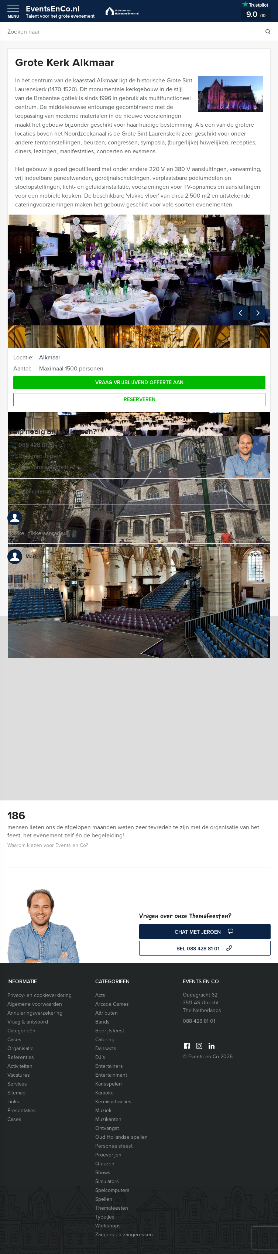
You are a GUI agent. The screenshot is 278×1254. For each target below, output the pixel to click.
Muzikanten (108, 1119)
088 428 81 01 (36, 445)
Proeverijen (108, 1155)
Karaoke (104, 1093)
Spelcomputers (112, 1190)
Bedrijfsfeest (109, 1031)
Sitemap (16, 1093)
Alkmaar (49, 357)
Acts (100, 995)
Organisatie (20, 1048)
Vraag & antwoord (27, 1022)
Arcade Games (112, 1004)
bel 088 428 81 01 (205, 948)
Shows (102, 1172)
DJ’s (100, 1057)
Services (17, 1084)
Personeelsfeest (114, 1146)
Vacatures (18, 1075)
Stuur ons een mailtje (40, 467)
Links (13, 1102)
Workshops (108, 1226)
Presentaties (21, 1110)
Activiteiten (19, 1066)
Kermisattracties (113, 1102)
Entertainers (109, 1066)
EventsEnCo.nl (60, 11)
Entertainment (111, 1075)
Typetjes (104, 1217)
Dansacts (105, 1048)
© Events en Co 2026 (208, 1056)
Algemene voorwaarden (34, 1004)
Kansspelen (108, 1084)
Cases (14, 1039)
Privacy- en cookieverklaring (39, 995)
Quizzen (104, 1164)
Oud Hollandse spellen (121, 1137)
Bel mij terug (29, 492)
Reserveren (139, 399)
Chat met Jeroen (34, 456)
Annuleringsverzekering (34, 1013)
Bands (102, 1022)
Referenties (20, 1057)
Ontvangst (107, 1128)
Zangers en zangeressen (124, 1234)
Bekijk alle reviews (33, 585)
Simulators (107, 1181)
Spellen (103, 1199)
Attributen (106, 1013)
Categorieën (21, 1031)
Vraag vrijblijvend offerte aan (139, 382)
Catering (104, 1039)
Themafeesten (111, 1208)
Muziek (103, 1110)
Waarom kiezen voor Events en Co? (47, 845)
